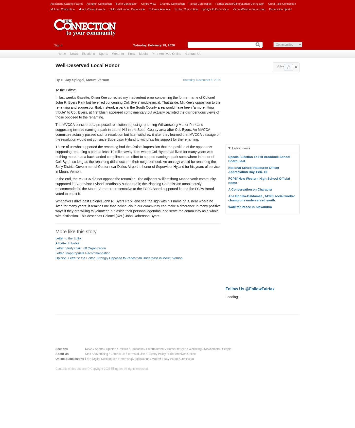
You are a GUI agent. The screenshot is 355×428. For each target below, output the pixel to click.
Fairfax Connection (200, 3)
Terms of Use (136, 354)
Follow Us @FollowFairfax (250, 289)
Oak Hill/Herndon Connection (127, 9)
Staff (88, 354)
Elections (88, 54)
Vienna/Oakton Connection (249, 9)
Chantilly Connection (172, 3)
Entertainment (155, 349)
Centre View (148, 3)
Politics (123, 349)
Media (143, 54)
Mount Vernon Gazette (92, 9)
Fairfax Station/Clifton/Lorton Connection (239, 3)
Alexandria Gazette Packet (67, 3)
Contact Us (193, 54)
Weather (118, 54)
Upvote (288, 67)
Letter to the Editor (68, 238)
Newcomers (212, 349)
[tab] (262, 148)
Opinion (111, 349)
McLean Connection (63, 9)
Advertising (100, 354)
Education (136, 349)
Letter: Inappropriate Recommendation (82, 253)
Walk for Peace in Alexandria (250, 207)
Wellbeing (195, 349)
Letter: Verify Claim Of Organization (80, 248)
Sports (103, 54)
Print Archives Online (166, 54)
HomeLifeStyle (176, 349)
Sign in (58, 45)
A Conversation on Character (250, 189)
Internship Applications (134, 359)
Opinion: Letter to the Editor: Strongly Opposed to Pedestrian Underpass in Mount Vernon (118, 258)
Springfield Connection (215, 9)
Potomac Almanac (160, 9)
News (74, 54)
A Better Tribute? (67, 243)
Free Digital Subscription (101, 359)
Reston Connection (186, 9)
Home (61, 54)
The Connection (85, 31)
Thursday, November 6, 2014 (201, 80)
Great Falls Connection (282, 3)
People (226, 349)
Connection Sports (280, 9)
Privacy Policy (156, 354)
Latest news (241, 148)
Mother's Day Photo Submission (173, 359)
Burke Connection (126, 3)
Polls (131, 54)
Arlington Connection (99, 3)
